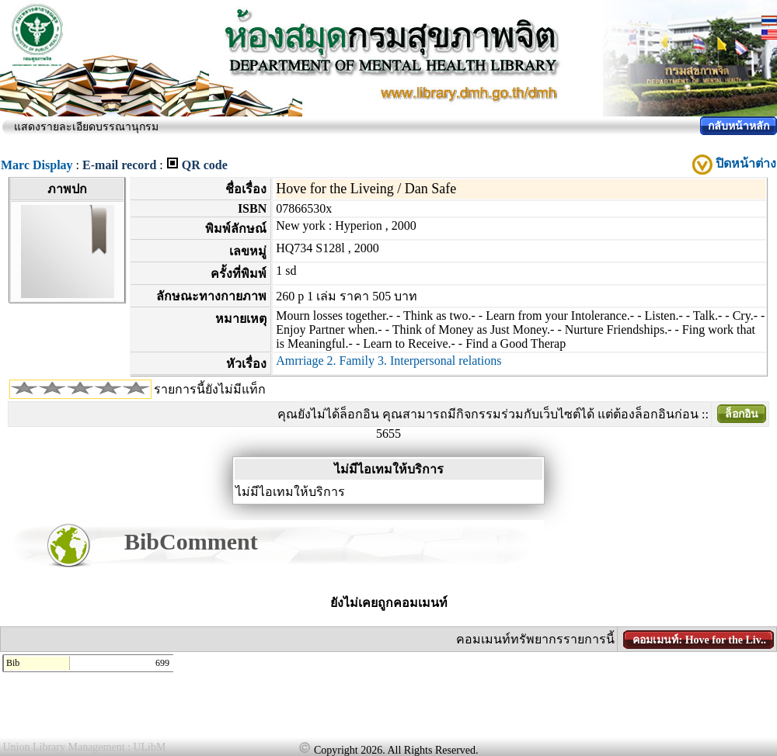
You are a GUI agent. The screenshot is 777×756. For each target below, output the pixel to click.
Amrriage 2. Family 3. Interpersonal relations (388, 360)
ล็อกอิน (741, 414)
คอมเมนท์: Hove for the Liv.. (699, 640)
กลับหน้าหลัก (738, 126)
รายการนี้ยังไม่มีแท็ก (210, 389)
